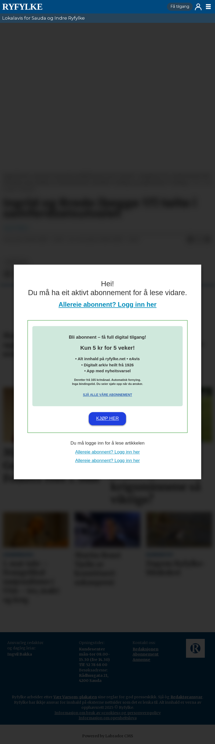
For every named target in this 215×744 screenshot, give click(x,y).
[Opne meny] (208, 7)
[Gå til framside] (22, 6)
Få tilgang (179, 6)
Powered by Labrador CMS (107, 736)
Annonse (141, 659)
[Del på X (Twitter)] (199, 240)
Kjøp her (107, 418)
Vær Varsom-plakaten (75, 697)
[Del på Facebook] (190, 240)
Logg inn (198, 6)
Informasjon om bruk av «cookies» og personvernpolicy (107, 712)
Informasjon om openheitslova (108, 718)
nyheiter (16, 262)
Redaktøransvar (186, 697)
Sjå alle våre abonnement (107, 395)
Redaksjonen (145, 649)
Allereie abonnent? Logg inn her (107, 304)
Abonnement (146, 654)
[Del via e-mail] (207, 240)
